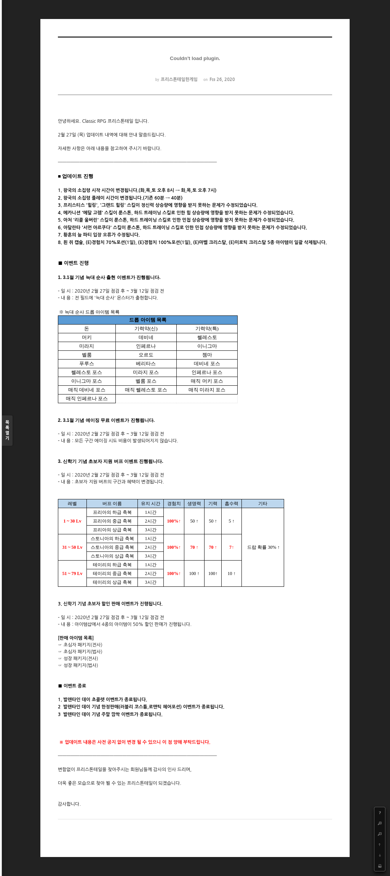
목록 (7, 430)
